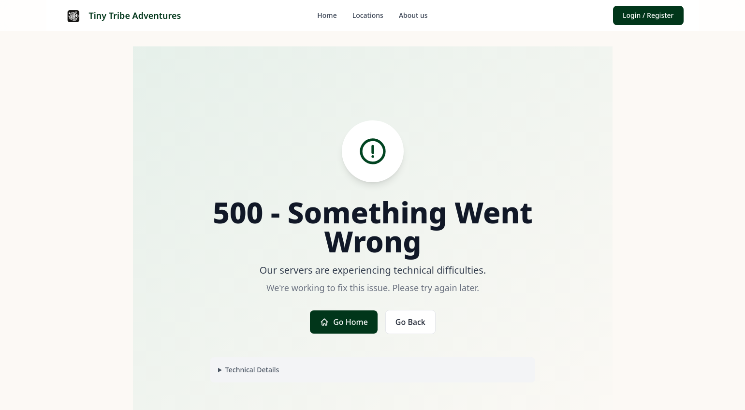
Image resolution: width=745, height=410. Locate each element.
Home (326, 15)
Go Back (410, 322)
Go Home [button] (344, 322)
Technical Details (251, 369)
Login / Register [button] (648, 15)
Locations (367, 15)
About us (413, 15)
